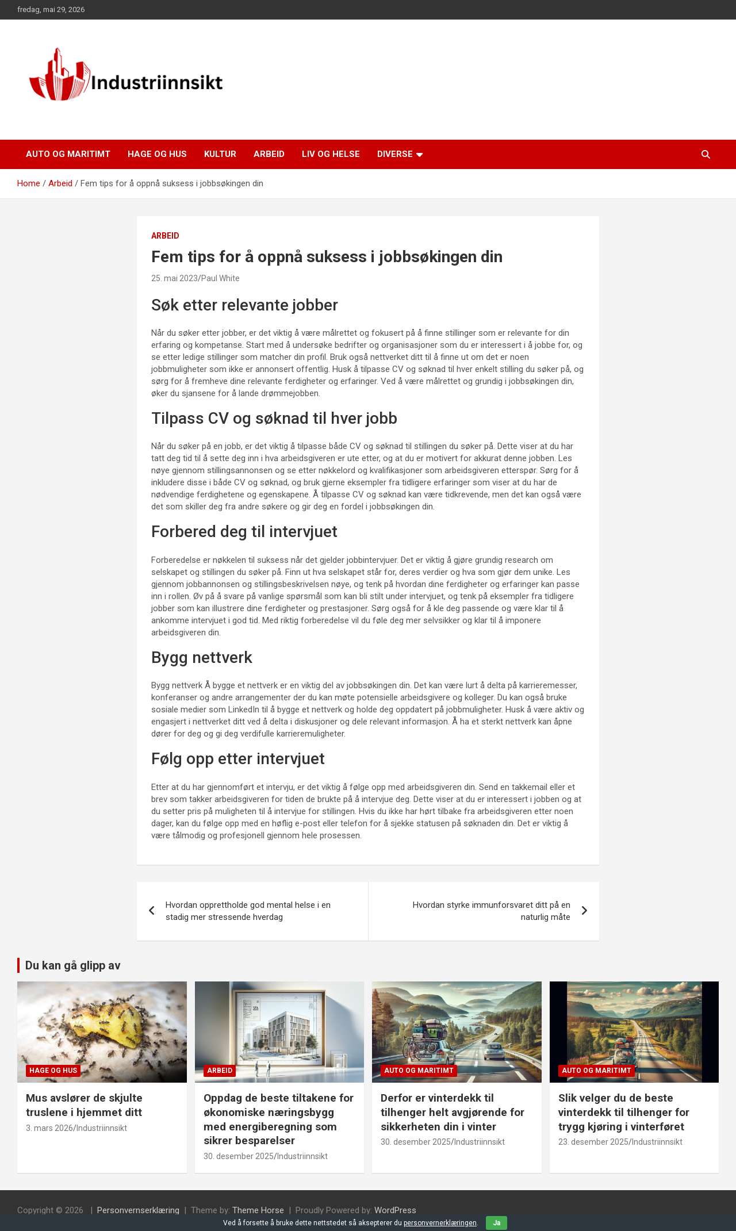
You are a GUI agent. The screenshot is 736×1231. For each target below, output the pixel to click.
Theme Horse (258, 1210)
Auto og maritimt (68, 154)
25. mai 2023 (174, 278)
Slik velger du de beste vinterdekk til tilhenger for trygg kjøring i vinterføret (623, 1112)
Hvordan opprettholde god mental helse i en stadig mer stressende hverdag (248, 911)
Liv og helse (331, 154)
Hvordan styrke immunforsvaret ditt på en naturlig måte (491, 911)
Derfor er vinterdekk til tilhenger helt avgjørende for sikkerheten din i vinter (452, 1112)
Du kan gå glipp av (73, 965)
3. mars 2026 (49, 1128)
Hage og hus (157, 154)
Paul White (220, 278)
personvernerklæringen (440, 1223)
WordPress (395, 1210)
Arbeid (269, 154)
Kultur (220, 154)
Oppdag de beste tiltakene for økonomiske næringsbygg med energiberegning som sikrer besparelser (279, 1119)
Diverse (395, 154)
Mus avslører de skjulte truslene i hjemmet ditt (84, 1105)
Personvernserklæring (138, 1210)
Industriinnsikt (101, 1128)
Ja (496, 1223)
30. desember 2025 (239, 1156)
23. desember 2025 (593, 1141)
